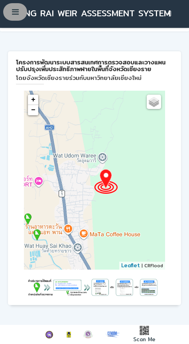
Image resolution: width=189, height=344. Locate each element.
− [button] (33, 110)
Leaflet (130, 265)
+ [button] (33, 100)
